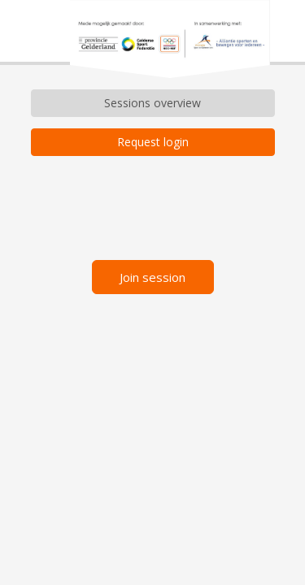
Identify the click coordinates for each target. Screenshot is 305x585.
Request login (153, 142)
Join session (152, 278)
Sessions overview (152, 102)
